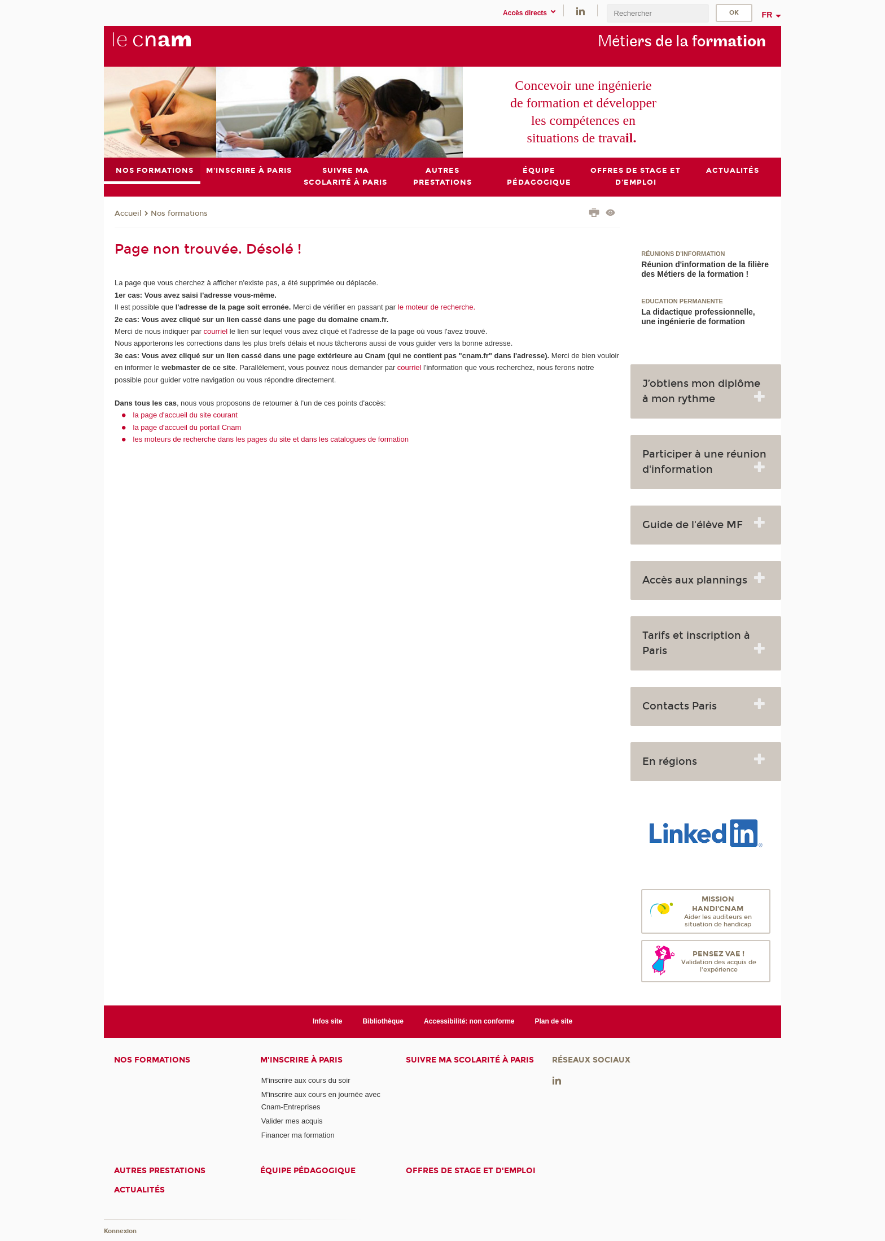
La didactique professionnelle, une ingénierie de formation (698, 316)
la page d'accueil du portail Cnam (187, 427)
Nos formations (179, 213)
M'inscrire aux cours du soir (306, 1080)
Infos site (328, 1022)
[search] (657, 13)
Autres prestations (159, 1170)
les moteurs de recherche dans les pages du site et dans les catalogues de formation (271, 439)
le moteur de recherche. (435, 307)
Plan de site (553, 1022)
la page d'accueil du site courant (185, 415)
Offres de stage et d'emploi (471, 1170)
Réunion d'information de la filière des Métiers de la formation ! (705, 269)
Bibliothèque (383, 1022)
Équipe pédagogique (308, 1170)
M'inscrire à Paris (301, 1060)
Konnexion (120, 1231)
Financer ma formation (298, 1135)
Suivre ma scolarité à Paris (470, 1060)
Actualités (139, 1190)
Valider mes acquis (292, 1121)
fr (767, 14)
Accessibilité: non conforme (469, 1022)
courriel (216, 331)
